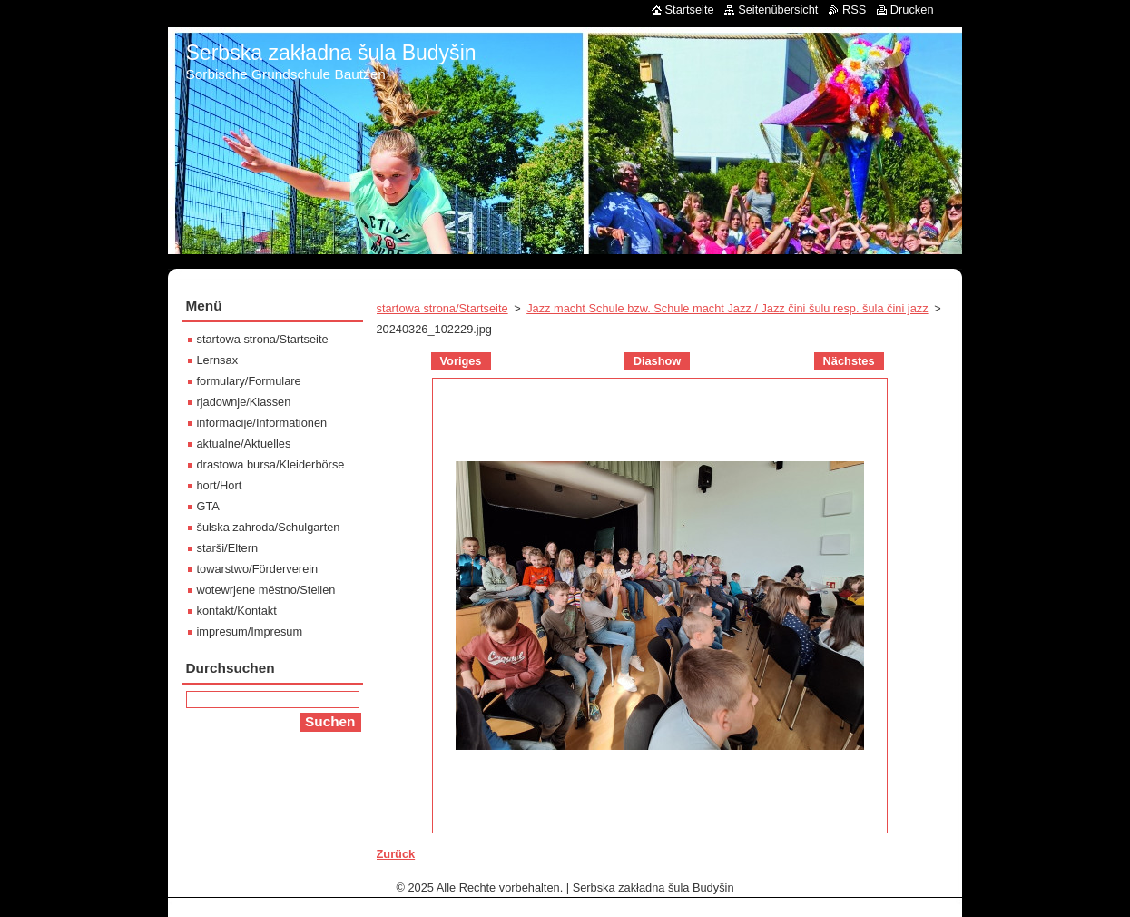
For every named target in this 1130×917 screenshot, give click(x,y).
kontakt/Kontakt (237, 610)
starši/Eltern (228, 548)
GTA (208, 506)
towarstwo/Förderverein (258, 569)
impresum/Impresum (250, 631)
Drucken (912, 9)
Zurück (396, 854)
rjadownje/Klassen (244, 402)
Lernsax (218, 360)
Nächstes (849, 361)
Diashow (658, 361)
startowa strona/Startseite (442, 308)
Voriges (461, 361)
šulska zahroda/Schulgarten (268, 527)
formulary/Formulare (249, 381)
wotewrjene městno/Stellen (266, 590)
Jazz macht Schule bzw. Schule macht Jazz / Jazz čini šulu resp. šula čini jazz (727, 308)
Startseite (689, 9)
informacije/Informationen (262, 422)
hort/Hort (219, 485)
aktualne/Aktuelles (244, 443)
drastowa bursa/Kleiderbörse (271, 464)
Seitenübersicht (778, 9)
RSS (854, 9)
